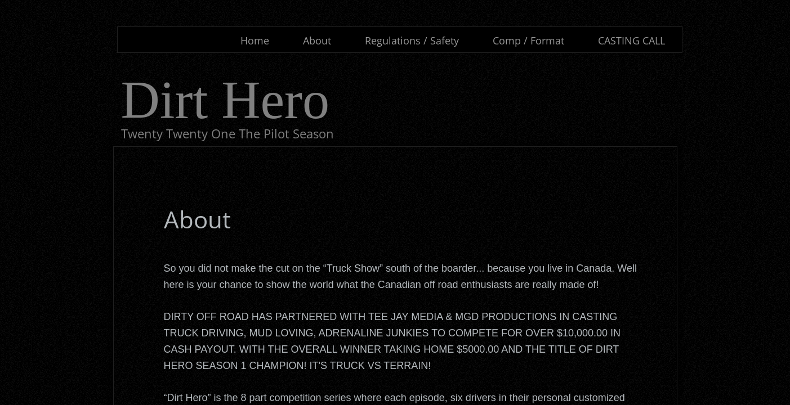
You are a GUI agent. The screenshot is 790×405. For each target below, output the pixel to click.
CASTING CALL (631, 40)
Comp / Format (528, 40)
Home (254, 40)
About (317, 40)
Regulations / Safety (412, 40)
